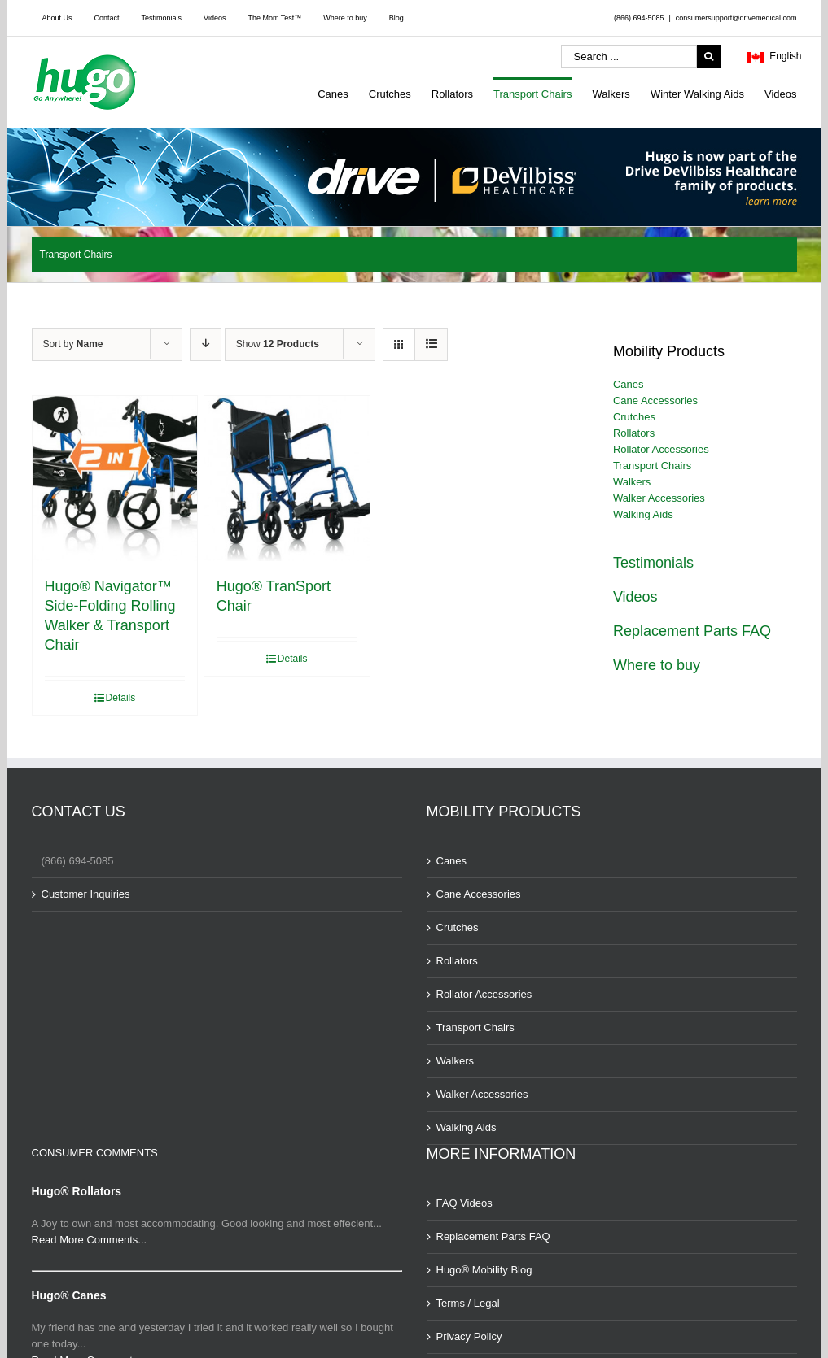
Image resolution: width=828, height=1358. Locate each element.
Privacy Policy (469, 1336)
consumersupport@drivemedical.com (736, 18)
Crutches (634, 417)
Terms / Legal (468, 1303)
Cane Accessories (655, 400)
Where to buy (656, 665)
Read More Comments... (89, 1240)
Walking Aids (643, 514)
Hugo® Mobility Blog (484, 1270)
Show (277, 344)
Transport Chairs (652, 465)
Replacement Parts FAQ (692, 631)
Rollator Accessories (661, 449)
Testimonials (653, 563)
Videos (635, 597)
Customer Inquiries (86, 894)
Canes (628, 384)
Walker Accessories (659, 498)
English (774, 58)
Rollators (634, 433)
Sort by (73, 344)
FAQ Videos (464, 1203)
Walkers (632, 482)
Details (121, 697)
